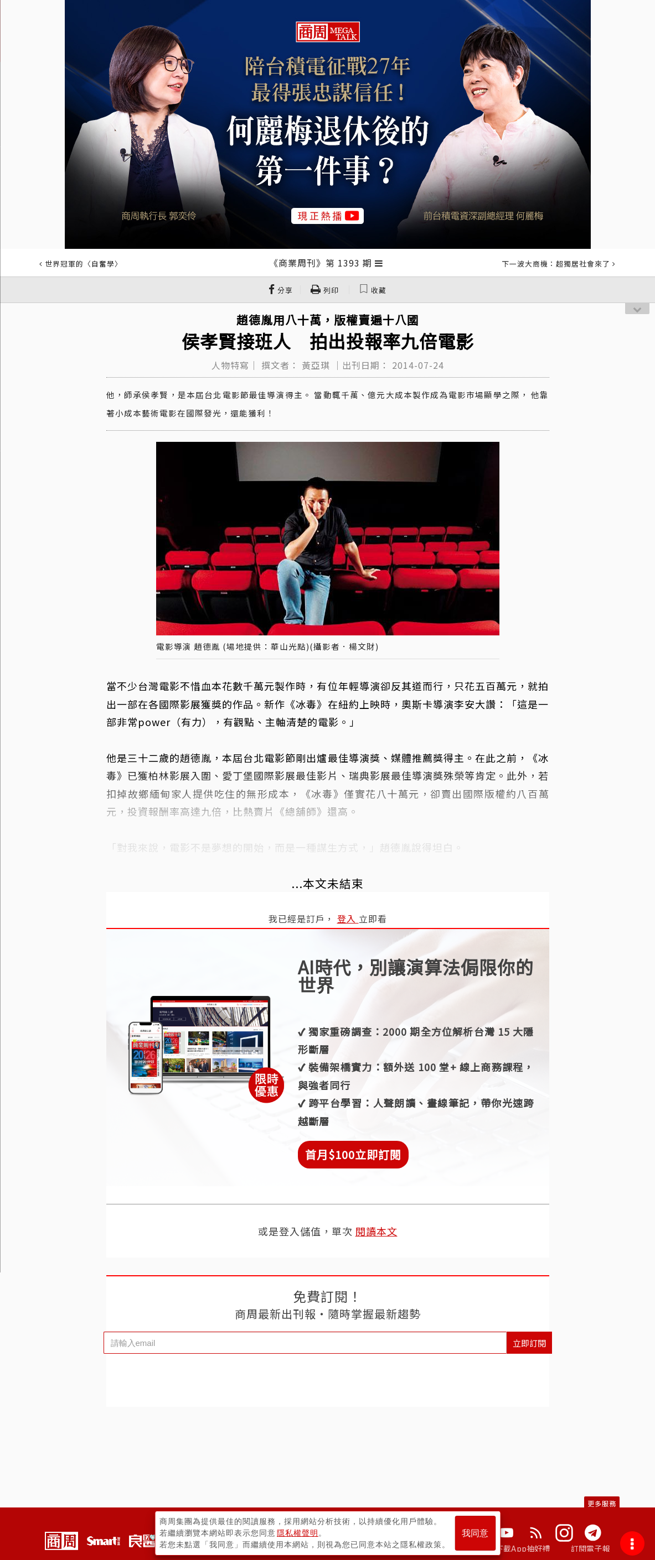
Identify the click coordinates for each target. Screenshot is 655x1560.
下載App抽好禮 (523, 1548)
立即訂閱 (529, 1343)
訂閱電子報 (590, 1548)
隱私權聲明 (297, 1532)
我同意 (475, 1533)
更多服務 (601, 1503)
